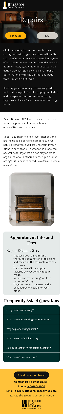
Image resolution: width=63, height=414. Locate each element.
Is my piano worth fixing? (20, 310)
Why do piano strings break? (22, 329)
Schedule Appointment (31, 375)
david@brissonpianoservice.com (36, 390)
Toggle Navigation (56, 5)
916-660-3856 (36, 386)
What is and (28, 319)
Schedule (15, 35)
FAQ (47, 35)
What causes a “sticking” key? (22, 338)
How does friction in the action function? (28, 347)
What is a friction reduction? (21, 357)
